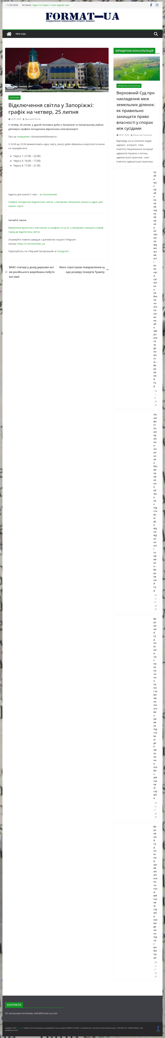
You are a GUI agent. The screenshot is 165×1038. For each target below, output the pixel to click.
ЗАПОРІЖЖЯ (14, 97)
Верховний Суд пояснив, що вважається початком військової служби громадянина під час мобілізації (155, 892)
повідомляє (23, 136)
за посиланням (48, 194)
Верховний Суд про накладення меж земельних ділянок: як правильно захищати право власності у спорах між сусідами (135, 110)
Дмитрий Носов (32, 119)
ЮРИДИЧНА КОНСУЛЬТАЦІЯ (129, 86)
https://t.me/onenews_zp (31, 243)
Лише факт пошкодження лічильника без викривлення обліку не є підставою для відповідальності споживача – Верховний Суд (155, 502)
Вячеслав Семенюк (142, 135)
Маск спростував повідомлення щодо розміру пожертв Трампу (84, 269)
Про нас (21, 33)
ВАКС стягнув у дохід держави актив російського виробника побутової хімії (30, 272)
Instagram (62, 251)
